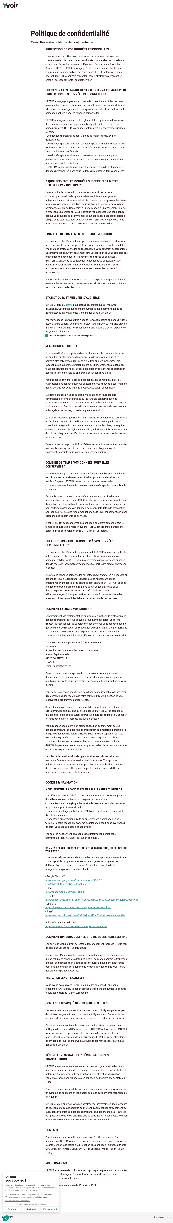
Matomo (68, 304)
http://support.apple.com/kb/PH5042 (65, 891)
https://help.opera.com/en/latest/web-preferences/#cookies (78, 907)
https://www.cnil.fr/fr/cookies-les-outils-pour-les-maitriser (76, 926)
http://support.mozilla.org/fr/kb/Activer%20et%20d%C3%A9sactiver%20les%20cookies (91, 899)
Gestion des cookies (162, 1217)
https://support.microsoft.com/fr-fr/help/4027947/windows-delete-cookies (85, 915)
